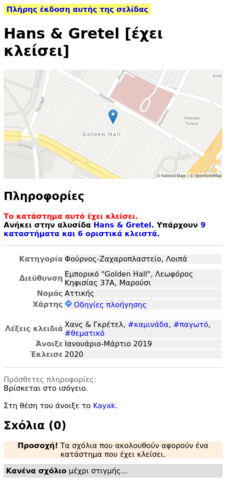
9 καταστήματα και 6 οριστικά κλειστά (105, 229)
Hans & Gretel (122, 225)
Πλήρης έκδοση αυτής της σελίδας (77, 9)
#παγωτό (190, 324)
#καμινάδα (148, 324)
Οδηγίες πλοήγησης (106, 304)
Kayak (104, 405)
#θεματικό (85, 333)
